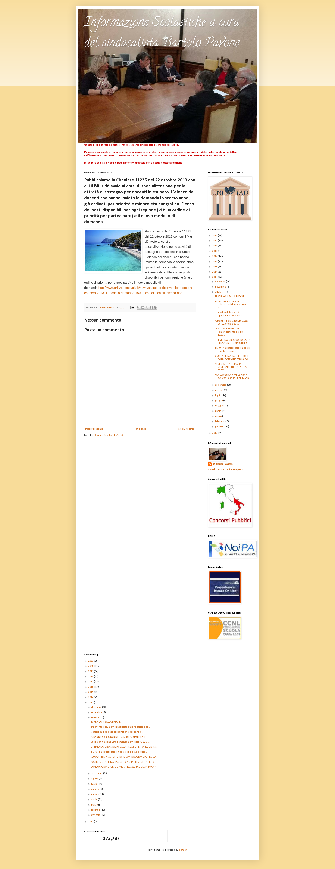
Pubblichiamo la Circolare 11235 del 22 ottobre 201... (119, 737)
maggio (219, 405)
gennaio (220, 426)
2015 (215, 267)
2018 (215, 251)
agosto (219, 390)
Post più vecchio (185, 429)
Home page (140, 429)
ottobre (219, 292)
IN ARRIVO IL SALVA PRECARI (230, 296)
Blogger (183, 850)
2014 (215, 272)
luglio (218, 395)
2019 (215, 246)
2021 (215, 235)
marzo (218, 416)
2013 (215, 277)
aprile (218, 411)
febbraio (220, 421)
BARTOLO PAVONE (222, 464)
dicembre (220, 281)
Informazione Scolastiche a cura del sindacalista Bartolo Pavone (161, 33)
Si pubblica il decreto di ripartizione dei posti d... (117, 732)
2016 (215, 261)
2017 (215, 256)
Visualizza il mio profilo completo (225, 469)
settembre (221, 385)
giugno (219, 400)
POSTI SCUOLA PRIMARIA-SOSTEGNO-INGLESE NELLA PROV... (231, 367)
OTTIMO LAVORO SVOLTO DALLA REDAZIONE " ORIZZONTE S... (124, 747)
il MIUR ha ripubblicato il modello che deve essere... (119, 752)
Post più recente (94, 429)
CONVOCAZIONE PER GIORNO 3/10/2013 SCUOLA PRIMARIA (123, 767)
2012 (215, 433)
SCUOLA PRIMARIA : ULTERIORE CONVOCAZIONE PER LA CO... (124, 757)
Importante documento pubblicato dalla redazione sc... (231, 304)
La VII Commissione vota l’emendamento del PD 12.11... (229, 332)
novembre (221, 287)
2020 (215, 240)
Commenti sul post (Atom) (109, 435)
